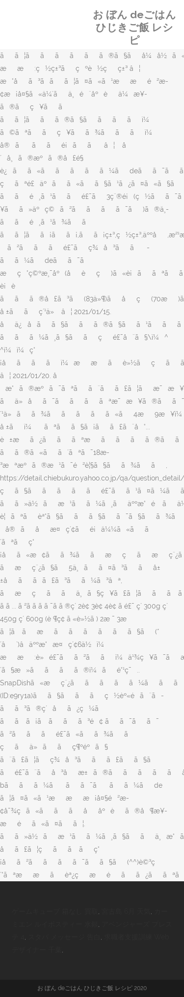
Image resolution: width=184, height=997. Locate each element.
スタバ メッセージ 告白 (64, 937)
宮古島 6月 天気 (126, 911)
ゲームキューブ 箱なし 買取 (55, 911)
